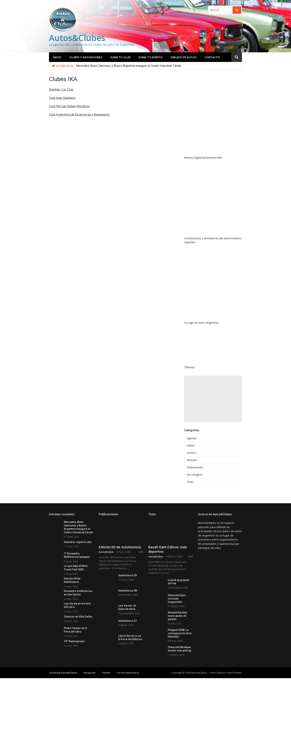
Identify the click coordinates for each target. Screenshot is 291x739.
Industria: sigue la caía (77, 542)
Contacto (212, 57)
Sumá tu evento (151, 57)
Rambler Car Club (61, 89)
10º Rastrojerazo (74, 641)
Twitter (106, 691)
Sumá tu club (120, 57)
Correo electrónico (128, 691)
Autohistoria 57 (127, 620)
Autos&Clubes (77, 37)
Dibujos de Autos (183, 57)
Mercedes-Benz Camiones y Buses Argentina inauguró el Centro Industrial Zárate (128, 66)
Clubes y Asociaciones (85, 57)
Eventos (192, 452)
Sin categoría (194, 474)
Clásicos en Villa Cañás (78, 616)
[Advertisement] (213, 399)
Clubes (191, 445)
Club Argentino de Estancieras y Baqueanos (79, 114)
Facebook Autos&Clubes (63, 691)
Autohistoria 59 (127, 575)
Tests (190, 482)
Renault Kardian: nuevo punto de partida (178, 620)
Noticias (192, 460)
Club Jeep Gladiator (62, 98)
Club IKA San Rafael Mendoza (69, 106)
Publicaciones (195, 467)
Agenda (191, 438)
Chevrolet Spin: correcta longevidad (177, 598)
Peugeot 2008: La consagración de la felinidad (180, 641)
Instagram (89, 691)
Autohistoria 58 (127, 590)
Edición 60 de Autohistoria (120, 547)
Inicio (57, 57)
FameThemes (234, 691)
